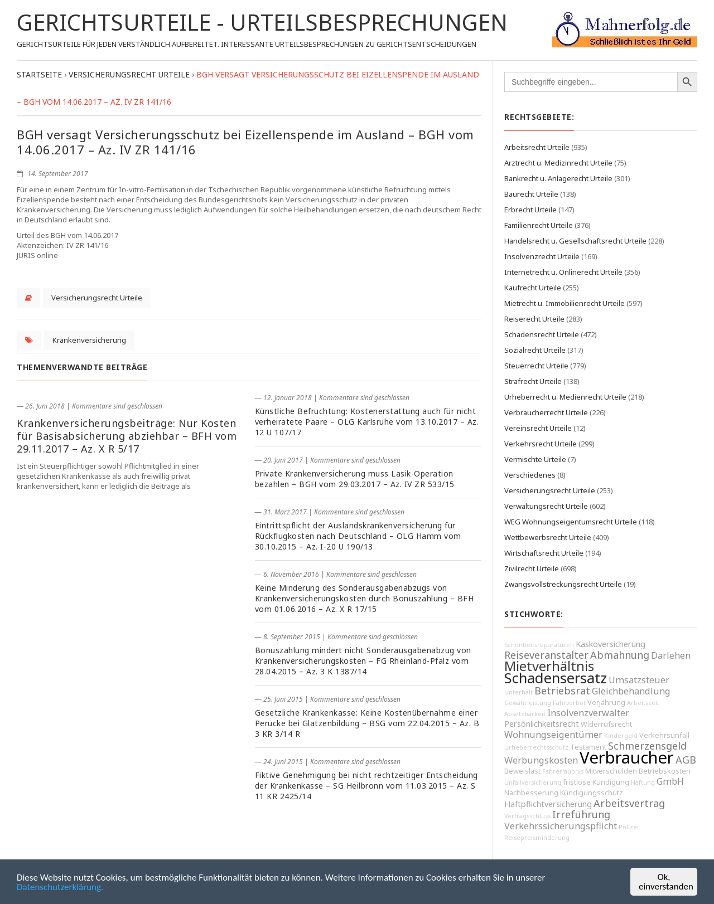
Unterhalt (518, 692)
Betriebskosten (665, 771)
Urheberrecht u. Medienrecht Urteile (565, 397)
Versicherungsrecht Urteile (96, 298)
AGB (686, 759)
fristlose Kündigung (596, 782)
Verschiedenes (530, 475)
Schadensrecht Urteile (541, 334)
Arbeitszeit (643, 703)
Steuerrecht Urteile (536, 366)
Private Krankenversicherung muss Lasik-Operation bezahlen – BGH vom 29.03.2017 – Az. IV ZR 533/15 (355, 478)
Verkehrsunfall (664, 735)
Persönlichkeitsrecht (541, 723)
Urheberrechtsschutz (536, 747)
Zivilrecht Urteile (531, 568)
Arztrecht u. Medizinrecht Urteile (558, 163)
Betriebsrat (562, 690)
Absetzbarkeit (525, 714)
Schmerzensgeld (647, 745)
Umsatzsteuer (639, 680)
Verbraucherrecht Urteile (546, 412)
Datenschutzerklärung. (60, 887)
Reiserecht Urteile (534, 319)
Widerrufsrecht (606, 724)
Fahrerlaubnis (562, 771)
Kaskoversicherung (610, 644)
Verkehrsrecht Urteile (540, 444)
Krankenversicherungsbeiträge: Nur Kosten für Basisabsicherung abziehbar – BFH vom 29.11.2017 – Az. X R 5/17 (127, 435)
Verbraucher (627, 757)
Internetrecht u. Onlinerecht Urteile (563, 272)
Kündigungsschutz (591, 793)
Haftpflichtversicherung (548, 804)
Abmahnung (619, 655)
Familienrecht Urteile (538, 225)
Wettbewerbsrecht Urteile (547, 537)
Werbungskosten (541, 760)
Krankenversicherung (89, 340)
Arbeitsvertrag (629, 803)
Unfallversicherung (532, 782)
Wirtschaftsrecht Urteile (543, 553)
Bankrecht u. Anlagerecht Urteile (558, 178)
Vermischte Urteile (535, 459)
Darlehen (671, 655)
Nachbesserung (531, 793)
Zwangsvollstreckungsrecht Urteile (563, 584)
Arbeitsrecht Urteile (537, 147)
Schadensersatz (555, 678)
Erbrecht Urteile (530, 210)
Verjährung (606, 702)
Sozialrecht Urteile (535, 350)
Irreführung (581, 814)
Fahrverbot (569, 703)
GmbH (670, 781)
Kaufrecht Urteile (532, 288)
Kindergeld (621, 736)
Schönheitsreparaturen (539, 645)
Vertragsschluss (527, 816)
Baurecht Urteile (531, 194)
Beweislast (522, 771)
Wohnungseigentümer (553, 734)
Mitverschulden (611, 771)
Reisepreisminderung (537, 838)
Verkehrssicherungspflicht (560, 826)
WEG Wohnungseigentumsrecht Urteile (570, 522)
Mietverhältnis (549, 666)
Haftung (643, 782)
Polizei (629, 827)
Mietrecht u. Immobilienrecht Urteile (564, 303)
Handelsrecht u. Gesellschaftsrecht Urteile (575, 241)
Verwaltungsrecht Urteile (546, 506)
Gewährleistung (527, 703)
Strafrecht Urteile (533, 381)
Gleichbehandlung (631, 691)
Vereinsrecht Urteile (538, 428)
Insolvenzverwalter (588, 713)
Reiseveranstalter (546, 655)
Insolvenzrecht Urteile (542, 256)
